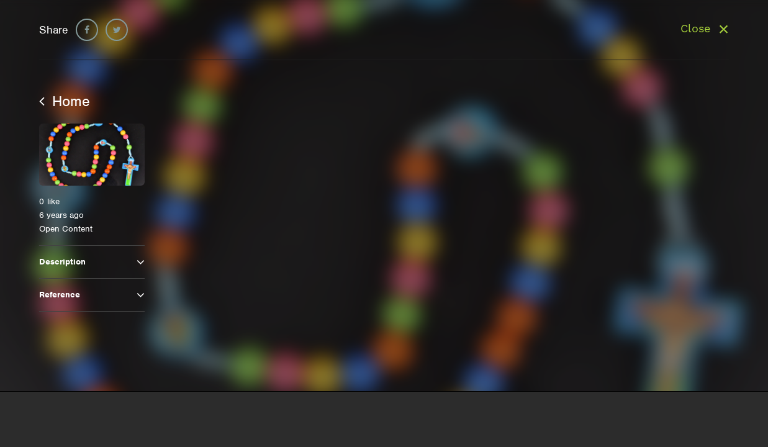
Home (64, 101)
